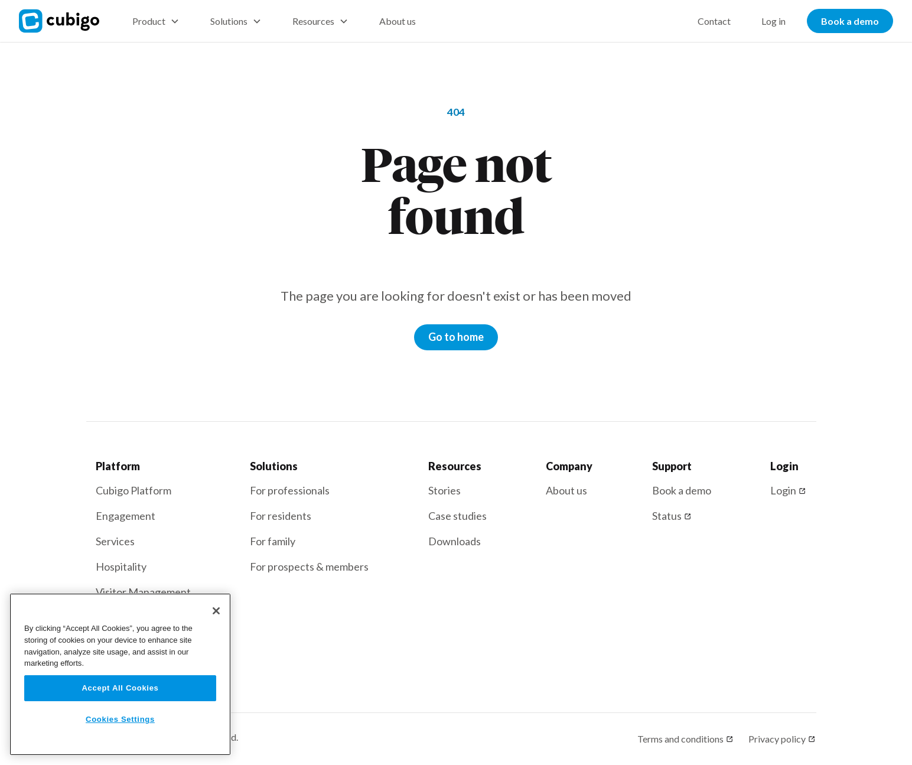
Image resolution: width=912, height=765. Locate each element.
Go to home (456, 336)
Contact (714, 21)
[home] (66, 21)
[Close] (216, 611)
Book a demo (850, 21)
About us (397, 21)
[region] (120, 674)
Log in (773, 21)
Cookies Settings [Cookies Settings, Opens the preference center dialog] (120, 719)
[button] (156, 21)
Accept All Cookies (120, 687)
